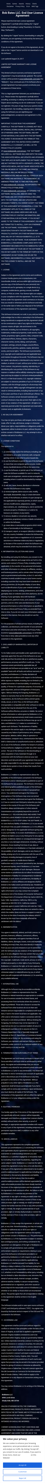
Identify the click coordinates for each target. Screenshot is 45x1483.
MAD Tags (35, 6)
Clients (34, 4)
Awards (21, 4)
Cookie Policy (26, 1455)
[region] (22, 1459)
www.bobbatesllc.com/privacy (14, 151)
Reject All (22, 1478)
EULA (28, 6)
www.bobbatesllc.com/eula (29, 79)
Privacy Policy (19, 6)
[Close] (42, 1437)
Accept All (22, 1465)
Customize (22, 1471)
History (28, 4)
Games (14, 4)
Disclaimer (10, 6)
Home (8, 4)
